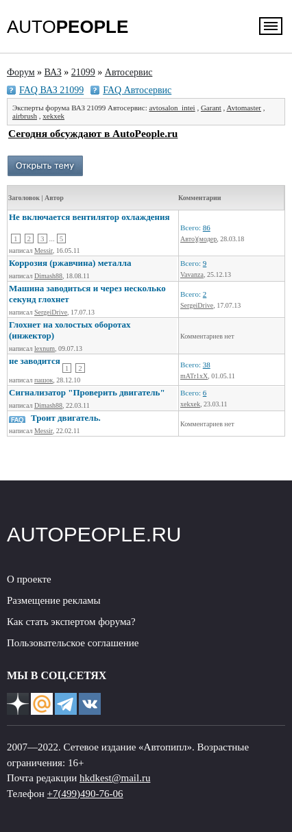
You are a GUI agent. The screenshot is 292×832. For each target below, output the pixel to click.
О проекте (29, 579)
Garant (211, 107)
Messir (43, 250)
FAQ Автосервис (137, 90)
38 (206, 364)
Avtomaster (244, 107)
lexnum (44, 348)
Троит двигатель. (66, 418)
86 (206, 227)
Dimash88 (48, 276)
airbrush (24, 116)
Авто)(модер (198, 239)
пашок (43, 380)
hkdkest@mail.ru (115, 777)
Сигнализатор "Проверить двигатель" (87, 392)
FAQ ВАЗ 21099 (51, 90)
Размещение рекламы (54, 600)
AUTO (67, 26)
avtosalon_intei (172, 107)
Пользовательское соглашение (72, 642)
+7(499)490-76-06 (85, 793)
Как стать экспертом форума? (71, 621)
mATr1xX (194, 376)
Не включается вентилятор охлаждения (89, 217)
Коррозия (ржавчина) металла (70, 263)
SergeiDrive (50, 312)
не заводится (34, 361)
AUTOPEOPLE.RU (94, 534)
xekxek (53, 116)
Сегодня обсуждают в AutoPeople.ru (93, 133)
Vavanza (192, 274)
